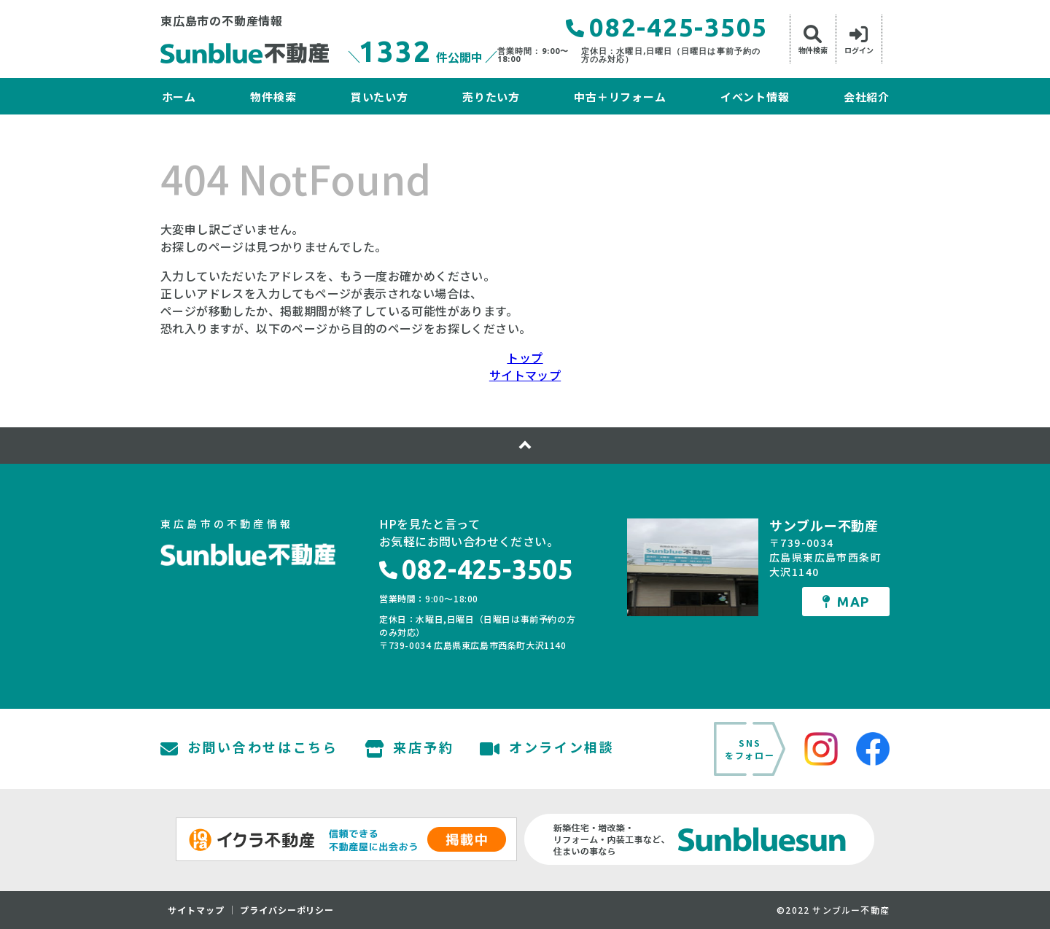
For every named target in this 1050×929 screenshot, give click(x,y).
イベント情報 (755, 96)
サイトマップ (525, 375)
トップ (524, 357)
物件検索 (273, 96)
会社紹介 (867, 96)
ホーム (179, 96)
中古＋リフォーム (620, 96)
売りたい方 (491, 96)
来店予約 (409, 749)
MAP (846, 601)
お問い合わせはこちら (249, 749)
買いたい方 (379, 96)
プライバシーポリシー (287, 910)
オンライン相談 (547, 749)
